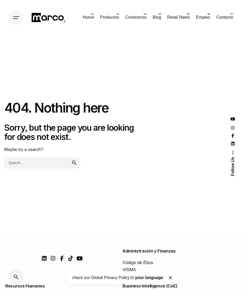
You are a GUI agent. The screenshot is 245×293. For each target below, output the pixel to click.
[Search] (16, 277)
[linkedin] (44, 258)
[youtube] (79, 258)
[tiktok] (70, 258)
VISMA (129, 269)
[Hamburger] (16, 17)
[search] (74, 163)
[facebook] (61, 258)
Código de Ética (137, 262)
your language (149, 277)
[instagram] (53, 258)
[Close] (170, 277)
